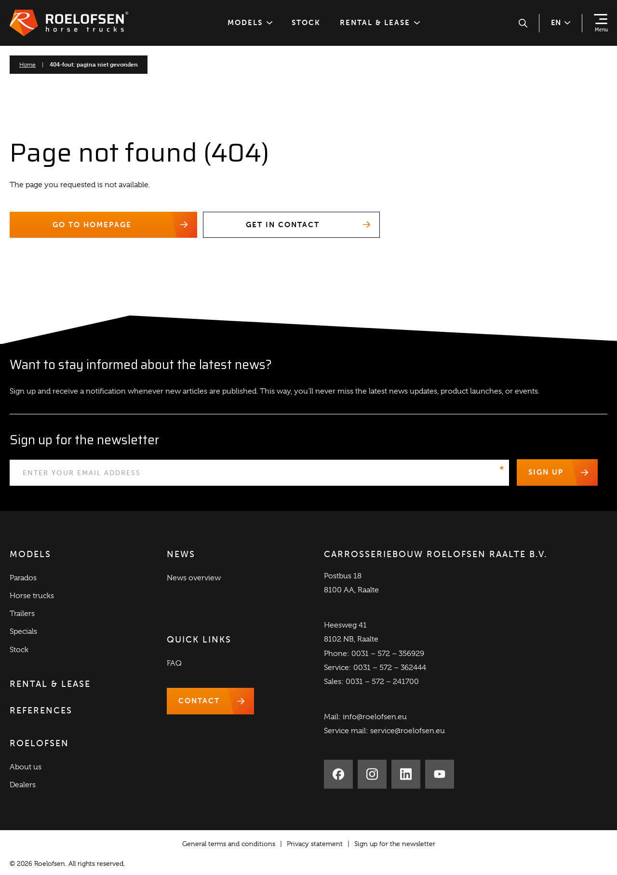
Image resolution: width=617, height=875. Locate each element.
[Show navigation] (600, 23)
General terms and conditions (228, 844)
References (41, 710)
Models (250, 23)
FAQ (174, 663)
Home (27, 64)
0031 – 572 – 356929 (387, 653)
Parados (23, 578)
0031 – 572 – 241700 (382, 681)
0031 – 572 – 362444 (389, 667)
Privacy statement (315, 844)
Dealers (23, 785)
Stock (306, 23)
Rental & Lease (380, 23)
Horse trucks (32, 595)
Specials (23, 632)
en (560, 22)
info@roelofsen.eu (375, 717)
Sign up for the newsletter (394, 844)
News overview (194, 578)
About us (25, 767)
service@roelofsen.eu (407, 731)
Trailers (22, 614)
